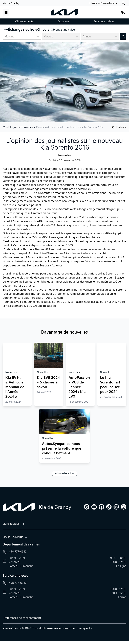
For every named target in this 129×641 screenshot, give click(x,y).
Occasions (63, 21)
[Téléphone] (123, 12)
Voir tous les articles (65, 473)
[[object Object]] (118, 127)
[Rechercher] (123, 3)
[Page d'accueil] (19, 507)
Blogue (12, 127)
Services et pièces (104, 21)
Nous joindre (13, 537)
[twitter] (86, 507)
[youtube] (94, 507)
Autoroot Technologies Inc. (76, 628)
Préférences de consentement (22, 618)
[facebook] (101, 507)
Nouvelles (26, 127)
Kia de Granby (11, 3)
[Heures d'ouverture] (103, 3)
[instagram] (123, 507)
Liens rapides (11, 523)
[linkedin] (116, 507)
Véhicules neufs (24, 21)
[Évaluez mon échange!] (123, 36)
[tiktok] (109, 507)
